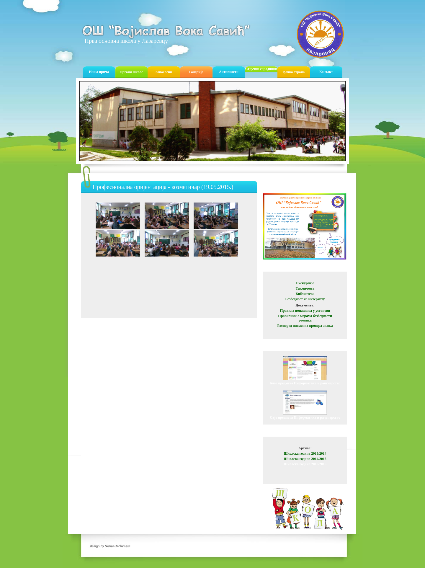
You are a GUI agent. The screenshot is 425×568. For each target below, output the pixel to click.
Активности (228, 72)
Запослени (164, 72)
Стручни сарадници (261, 69)
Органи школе (131, 72)
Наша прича (99, 72)
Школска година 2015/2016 (305, 464)
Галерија (196, 72)
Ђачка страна (294, 72)
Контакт (326, 72)
